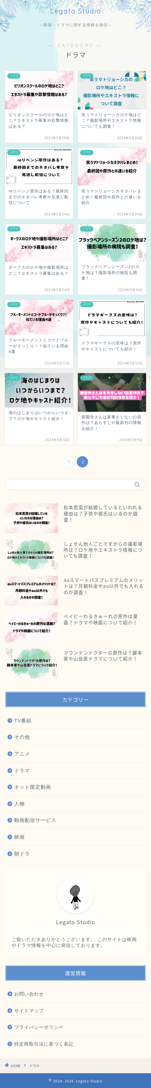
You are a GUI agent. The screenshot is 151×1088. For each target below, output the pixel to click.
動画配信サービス (35, 820)
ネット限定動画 (32, 787)
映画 (19, 837)
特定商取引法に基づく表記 (44, 1044)
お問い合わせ (29, 994)
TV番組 (23, 720)
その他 (22, 737)
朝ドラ (22, 853)
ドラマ (22, 770)
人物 (19, 803)
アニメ (22, 753)
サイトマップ (29, 1010)
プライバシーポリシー (39, 1027)
